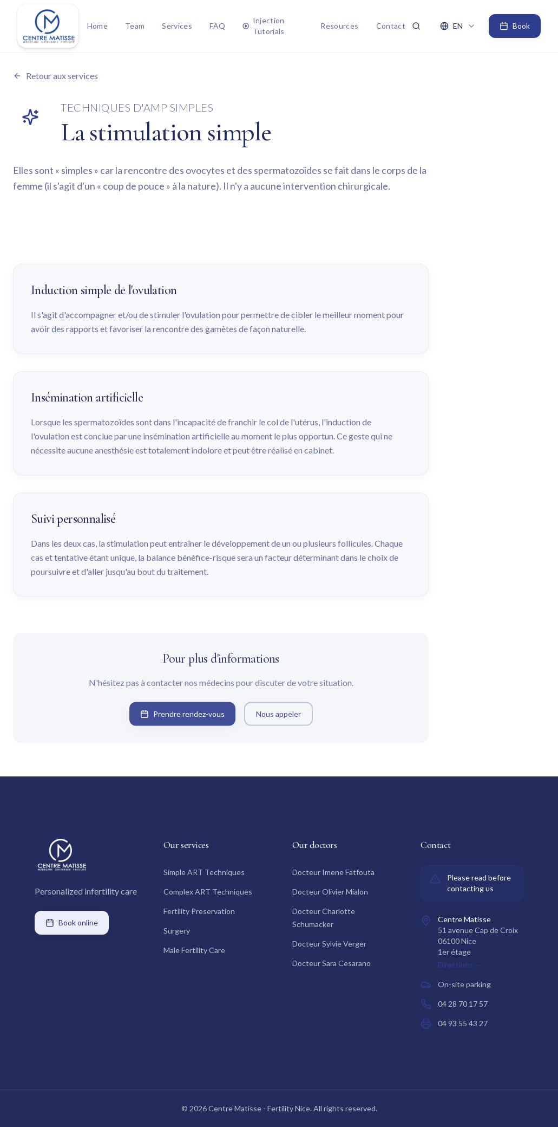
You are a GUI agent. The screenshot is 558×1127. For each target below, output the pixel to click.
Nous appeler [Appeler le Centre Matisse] (278, 715)
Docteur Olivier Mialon (330, 891)
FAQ (217, 25)
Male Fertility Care (194, 950)
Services (177, 25)
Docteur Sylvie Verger (329, 943)
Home (97, 25)
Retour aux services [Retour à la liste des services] (55, 75)
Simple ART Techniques (204, 872)
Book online (71, 922)
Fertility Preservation (199, 911)
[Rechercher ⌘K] (416, 26)
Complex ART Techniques (207, 891)
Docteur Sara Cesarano (331, 963)
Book (515, 25)
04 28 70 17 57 (463, 1003)
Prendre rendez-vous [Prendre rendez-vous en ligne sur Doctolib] (182, 715)
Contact (390, 25)
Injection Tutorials (263, 26)
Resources (339, 25)
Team (135, 25)
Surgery (176, 930)
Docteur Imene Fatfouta (333, 872)
